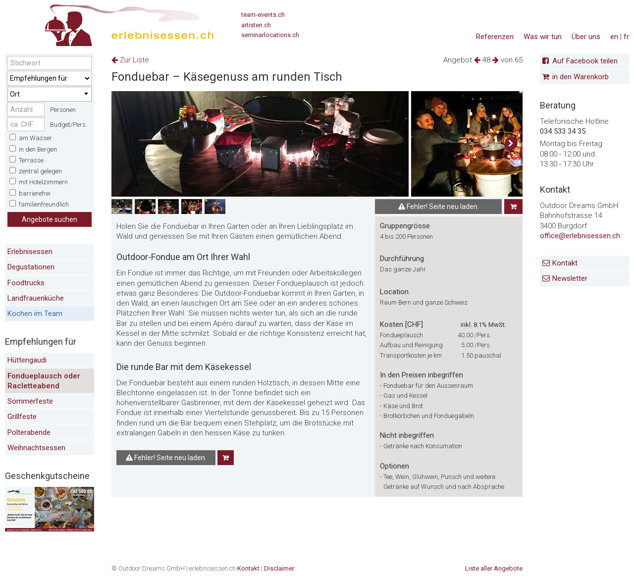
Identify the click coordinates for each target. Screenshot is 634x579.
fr (626, 36)
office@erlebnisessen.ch (580, 235)
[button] (511, 144)
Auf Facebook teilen (585, 60)
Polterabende (29, 432)
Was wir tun (543, 36)
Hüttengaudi (27, 360)
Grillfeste (22, 416)
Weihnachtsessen (36, 447)
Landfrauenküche (35, 298)
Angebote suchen (49, 219)
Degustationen (30, 267)
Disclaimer (279, 568)
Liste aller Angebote (494, 568)
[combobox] (49, 94)
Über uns (586, 36)
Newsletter (569, 278)
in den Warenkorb (580, 76)
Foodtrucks (26, 282)
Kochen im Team (34, 313)
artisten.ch (256, 25)
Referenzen (495, 36)
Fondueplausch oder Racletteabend (43, 380)
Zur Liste (130, 59)
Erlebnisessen (30, 251)
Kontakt (565, 263)
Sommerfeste (30, 401)
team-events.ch (263, 14)
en (614, 36)
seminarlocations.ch (270, 35)
